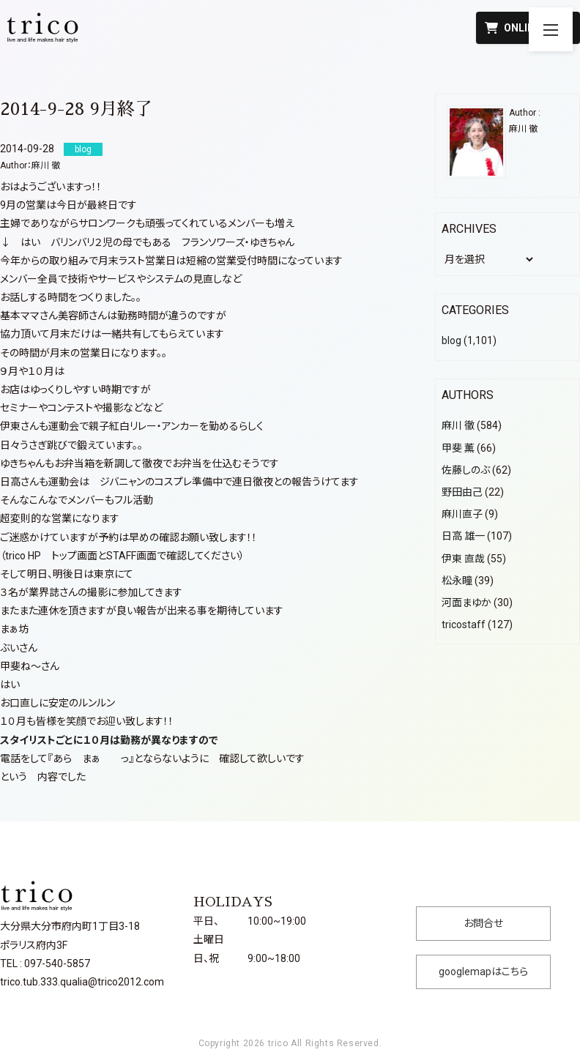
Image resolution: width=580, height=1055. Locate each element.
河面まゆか (466, 602)
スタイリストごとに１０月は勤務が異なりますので (109, 740)
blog (451, 340)
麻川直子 (462, 514)
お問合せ (483, 923)
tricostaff (464, 624)
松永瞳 (457, 580)
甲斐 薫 (458, 448)
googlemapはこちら (483, 971)
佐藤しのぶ (466, 470)
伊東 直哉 (463, 558)
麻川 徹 (45, 165)
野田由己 (462, 492)
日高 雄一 (463, 536)
